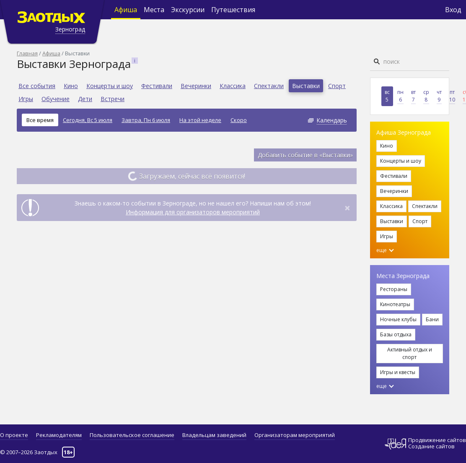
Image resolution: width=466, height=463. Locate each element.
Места (154, 9)
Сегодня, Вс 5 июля (87, 120)
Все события (36, 86)
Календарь (331, 120)
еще (385, 250)
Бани (432, 319)
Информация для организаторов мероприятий (193, 212)
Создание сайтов (431, 446)
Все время (40, 120)
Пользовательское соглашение (132, 435)
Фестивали (156, 86)
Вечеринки (196, 86)
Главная (27, 53)
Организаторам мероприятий (294, 435)
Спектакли (269, 86)
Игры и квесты (397, 372)
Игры (25, 99)
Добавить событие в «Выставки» (305, 155)
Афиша (125, 9)
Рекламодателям (59, 435)
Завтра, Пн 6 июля (146, 120)
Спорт (337, 86)
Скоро (238, 120)
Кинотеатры (395, 304)
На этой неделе (200, 120)
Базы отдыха (396, 334)
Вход (453, 9)
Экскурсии (188, 9)
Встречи (112, 99)
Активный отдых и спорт (409, 353)
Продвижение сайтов (437, 440)
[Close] (347, 207)
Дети (85, 99)
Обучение (55, 99)
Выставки (306, 86)
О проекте (14, 435)
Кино (71, 86)
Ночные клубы (398, 319)
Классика (233, 86)
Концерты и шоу (109, 86)
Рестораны (393, 289)
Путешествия (233, 9)
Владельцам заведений (214, 435)
